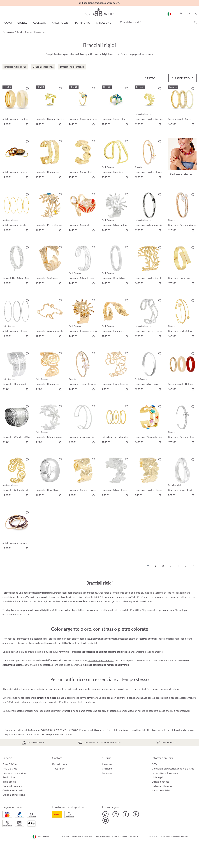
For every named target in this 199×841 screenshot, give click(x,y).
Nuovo (7, 22)
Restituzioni (8, 777)
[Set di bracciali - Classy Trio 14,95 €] (16, 319)
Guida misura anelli (12, 790)
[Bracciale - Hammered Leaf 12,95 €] (116, 319)
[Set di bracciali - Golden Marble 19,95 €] (16, 107)
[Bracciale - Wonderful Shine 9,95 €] (16, 425)
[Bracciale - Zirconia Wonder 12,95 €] (182, 213)
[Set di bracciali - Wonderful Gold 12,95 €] (116, 425)
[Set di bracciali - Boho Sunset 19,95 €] (16, 160)
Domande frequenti (12, 785)
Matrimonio (82, 22)
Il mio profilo (9, 781)
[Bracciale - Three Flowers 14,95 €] (83, 372)
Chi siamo (107, 768)
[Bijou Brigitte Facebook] (125, 814)
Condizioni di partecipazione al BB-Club (173, 768)
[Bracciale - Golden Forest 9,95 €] (83, 478)
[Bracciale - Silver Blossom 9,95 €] (116, 478)
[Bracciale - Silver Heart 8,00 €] (182, 478)
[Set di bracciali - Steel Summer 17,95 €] (16, 213)
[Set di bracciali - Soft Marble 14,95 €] (182, 107)
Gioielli (22, 22)
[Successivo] (193, 566)
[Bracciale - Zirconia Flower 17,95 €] (182, 425)
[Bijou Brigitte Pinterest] (135, 814)
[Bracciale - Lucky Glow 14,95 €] (182, 319)
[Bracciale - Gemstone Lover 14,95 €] (83, 107)
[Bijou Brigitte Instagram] (115, 814)
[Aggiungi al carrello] (27, 124)
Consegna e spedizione (14, 772)
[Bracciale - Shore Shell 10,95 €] (83, 160)
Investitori (107, 764)
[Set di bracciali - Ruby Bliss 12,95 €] (16, 531)
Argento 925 (60, 22)
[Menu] (149, 78)
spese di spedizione (102, 836)
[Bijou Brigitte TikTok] (105, 814)
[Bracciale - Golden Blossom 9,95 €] (149, 478)
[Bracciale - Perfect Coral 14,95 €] (50, 213)
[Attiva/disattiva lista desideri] (27, 88)
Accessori (39, 22)
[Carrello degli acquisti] (195, 14)
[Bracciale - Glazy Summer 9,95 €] (50, 425)
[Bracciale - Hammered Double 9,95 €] (16, 372)
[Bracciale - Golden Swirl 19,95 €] (16, 478)
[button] (181, 14)
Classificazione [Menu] (182, 78)
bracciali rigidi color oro (100, 660)
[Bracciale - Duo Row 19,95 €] (116, 160)
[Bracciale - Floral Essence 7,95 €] (116, 372)
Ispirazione (103, 22)
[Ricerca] (195, 22)
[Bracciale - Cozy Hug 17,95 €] (182, 266)
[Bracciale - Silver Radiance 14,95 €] (116, 213)
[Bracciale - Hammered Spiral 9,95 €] (50, 372)
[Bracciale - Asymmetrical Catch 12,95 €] (50, 319)
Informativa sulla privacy (165, 772)
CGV (154, 764)
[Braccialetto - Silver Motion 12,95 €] (16, 266)
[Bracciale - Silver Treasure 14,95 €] (83, 266)
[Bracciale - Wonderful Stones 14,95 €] (149, 425)
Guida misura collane (13, 794)
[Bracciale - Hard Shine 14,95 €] (50, 478)
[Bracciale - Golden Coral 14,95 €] (149, 266)
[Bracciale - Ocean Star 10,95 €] (116, 107)
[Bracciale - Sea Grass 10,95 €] (50, 266)
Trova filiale (58, 768)
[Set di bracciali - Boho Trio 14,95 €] (182, 372)
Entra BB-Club (10, 764)
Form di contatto (61, 764)
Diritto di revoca (160, 781)
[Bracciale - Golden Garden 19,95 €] (149, 107)
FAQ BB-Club (9, 768)
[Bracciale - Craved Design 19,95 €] (149, 319)
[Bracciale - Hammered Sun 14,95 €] (83, 319)
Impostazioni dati (161, 790)
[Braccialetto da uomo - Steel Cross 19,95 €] (149, 213)
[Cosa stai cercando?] (158, 22)
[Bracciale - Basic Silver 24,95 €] (116, 266)
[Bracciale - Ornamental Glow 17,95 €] (50, 107)
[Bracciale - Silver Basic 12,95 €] (149, 372)
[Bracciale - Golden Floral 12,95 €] (149, 160)
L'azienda (107, 772)
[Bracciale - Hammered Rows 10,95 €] (50, 160)
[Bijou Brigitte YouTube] (105, 820)
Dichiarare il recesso (162, 785)
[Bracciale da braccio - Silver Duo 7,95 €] (83, 425)
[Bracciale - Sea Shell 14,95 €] (83, 213)
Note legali (157, 777)
